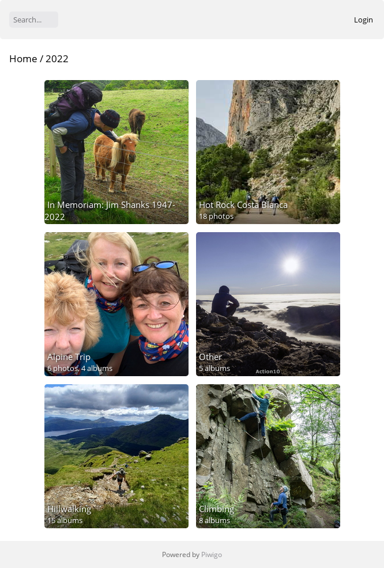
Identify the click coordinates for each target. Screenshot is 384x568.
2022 (57, 58)
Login (363, 19)
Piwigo (211, 554)
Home (23, 58)
